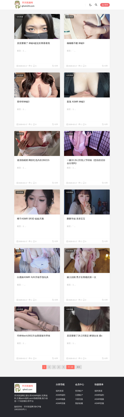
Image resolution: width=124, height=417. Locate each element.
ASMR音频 (60, 403)
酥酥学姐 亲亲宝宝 (76, 219)
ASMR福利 (60, 395)
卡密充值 (79, 399)
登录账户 (79, 391)
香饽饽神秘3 (23, 102)
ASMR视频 (60, 399)
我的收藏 (79, 403)
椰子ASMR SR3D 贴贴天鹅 (30, 219)
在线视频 (19, 17)
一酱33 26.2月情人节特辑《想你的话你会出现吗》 (86, 161)
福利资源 (60, 391)
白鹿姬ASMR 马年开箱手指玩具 (32, 277)
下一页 (70, 367)
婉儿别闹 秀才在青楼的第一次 (81, 277)
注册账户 (79, 395)
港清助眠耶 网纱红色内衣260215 (33, 160)
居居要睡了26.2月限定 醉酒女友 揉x (84, 336)
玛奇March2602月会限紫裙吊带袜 (33, 336)
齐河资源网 (29, 406)
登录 (105, 5)
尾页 (78, 367)
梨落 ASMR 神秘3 (76, 102)
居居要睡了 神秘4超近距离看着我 (33, 43)
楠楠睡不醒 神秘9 (75, 43)
